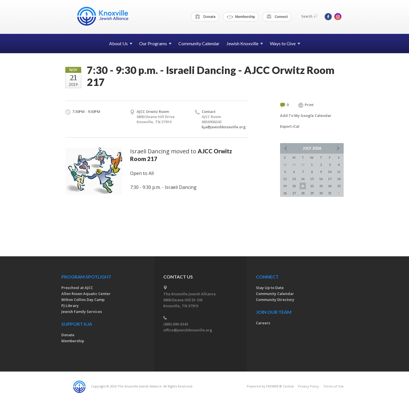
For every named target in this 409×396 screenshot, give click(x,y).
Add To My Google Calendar (305, 115)
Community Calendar (199, 43)
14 (302, 179)
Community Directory (275, 299)
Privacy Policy (308, 386)
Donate (205, 16)
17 (329, 179)
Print (306, 105)
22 (312, 186)
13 (294, 179)
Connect (277, 16)
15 (312, 179)
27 (294, 193)
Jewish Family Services (81, 311)
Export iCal (289, 126)
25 (339, 186)
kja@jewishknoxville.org (224, 126)
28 (302, 193)
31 (329, 193)
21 (302, 186)
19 (285, 186)
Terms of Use (333, 386)
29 (312, 193)
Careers (263, 322)
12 (285, 179)
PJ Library (70, 305)
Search (309, 16)
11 (339, 172)
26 (285, 193)
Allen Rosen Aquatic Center (85, 293)
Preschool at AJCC (77, 287)
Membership (241, 16)
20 (294, 186)
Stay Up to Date (270, 287)
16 (321, 179)
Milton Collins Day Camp (83, 299)
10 (329, 172)
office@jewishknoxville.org (187, 330)
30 (321, 193)
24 (329, 186)
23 (321, 186)
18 (339, 179)
